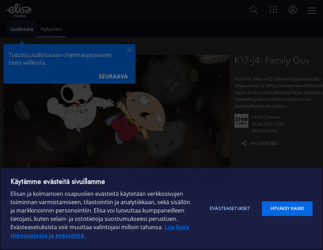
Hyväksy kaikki (287, 208)
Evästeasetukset (230, 208)
